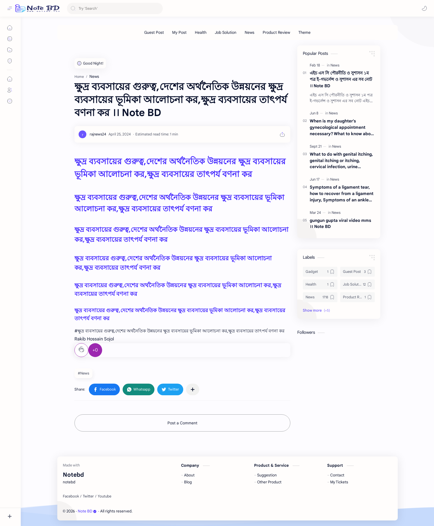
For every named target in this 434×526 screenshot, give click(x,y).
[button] (424, 8)
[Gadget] (320, 272)
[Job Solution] (225, 32)
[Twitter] (88, 496)
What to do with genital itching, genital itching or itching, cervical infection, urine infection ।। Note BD (341, 161)
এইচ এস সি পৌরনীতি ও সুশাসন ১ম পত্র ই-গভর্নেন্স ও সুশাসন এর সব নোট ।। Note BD (341, 79)
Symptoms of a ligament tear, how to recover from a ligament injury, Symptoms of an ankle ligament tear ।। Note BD (341, 193)
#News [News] (83, 373)
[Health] (200, 32)
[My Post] (179, 32)
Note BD (87, 511)
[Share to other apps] (192, 389)
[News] (249, 32)
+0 (95, 350)
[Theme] (304, 32)
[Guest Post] (154, 32)
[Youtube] (104, 496)
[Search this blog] (115, 8)
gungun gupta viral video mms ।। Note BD (340, 223)
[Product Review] (276, 32)
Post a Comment (182, 422)
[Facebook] (71, 496)
